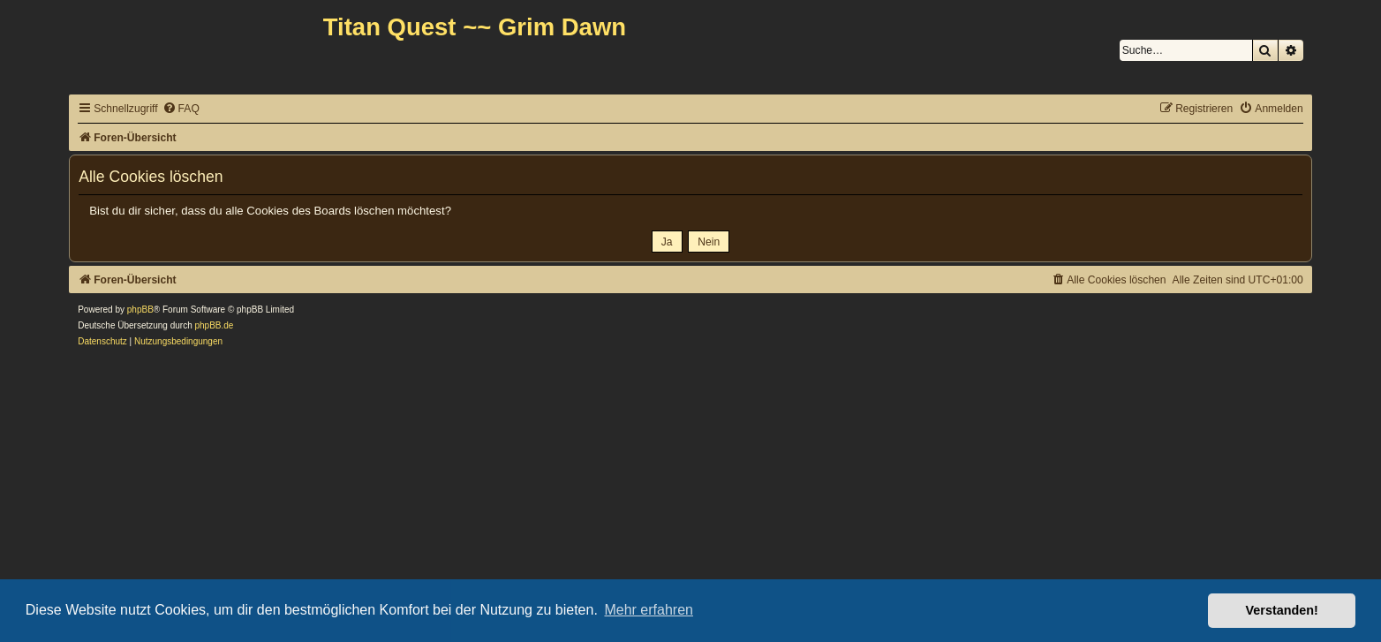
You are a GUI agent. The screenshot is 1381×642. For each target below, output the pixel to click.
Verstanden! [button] (1282, 610)
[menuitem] (181, 109)
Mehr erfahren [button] (648, 609)
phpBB (140, 309)
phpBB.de (214, 325)
